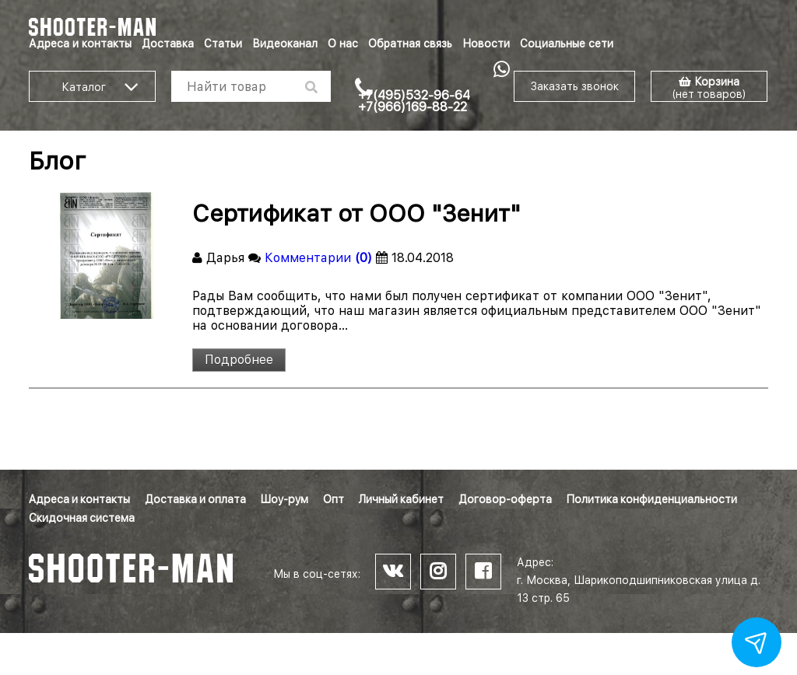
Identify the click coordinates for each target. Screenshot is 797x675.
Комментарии (318, 257)
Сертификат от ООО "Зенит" (356, 213)
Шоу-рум (284, 499)
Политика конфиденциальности (652, 499)
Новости (486, 43)
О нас (343, 43)
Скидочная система (82, 518)
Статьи (223, 43)
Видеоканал (285, 43)
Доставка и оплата (195, 499)
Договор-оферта (505, 499)
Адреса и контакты (80, 43)
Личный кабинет (401, 499)
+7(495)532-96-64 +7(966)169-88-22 (414, 101)
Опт (333, 499)
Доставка (168, 43)
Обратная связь (410, 43)
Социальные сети (566, 43)
